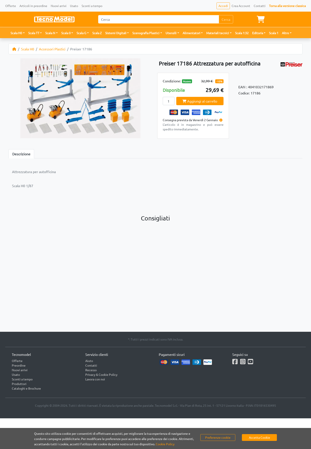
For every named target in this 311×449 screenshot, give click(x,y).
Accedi (223, 6)
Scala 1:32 (242, 33)
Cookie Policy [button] (165, 444)
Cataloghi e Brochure (26, 388)
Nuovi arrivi (58, 6)
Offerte (10, 6)
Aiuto (89, 361)
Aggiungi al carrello (199, 101)
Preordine (19, 365)
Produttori (19, 384)
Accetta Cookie (259, 437)
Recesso (91, 370)
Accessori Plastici (52, 49)
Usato (74, 6)
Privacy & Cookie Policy (101, 374)
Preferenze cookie (218, 437)
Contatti (260, 6)
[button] (17, 33)
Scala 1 (273, 33)
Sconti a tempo (92, 6)
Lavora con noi (95, 379)
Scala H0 (27, 49)
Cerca (226, 19)
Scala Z (97, 33)
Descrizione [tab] (21, 154)
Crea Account (241, 6)
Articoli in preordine (33, 6)
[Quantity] (169, 101)
